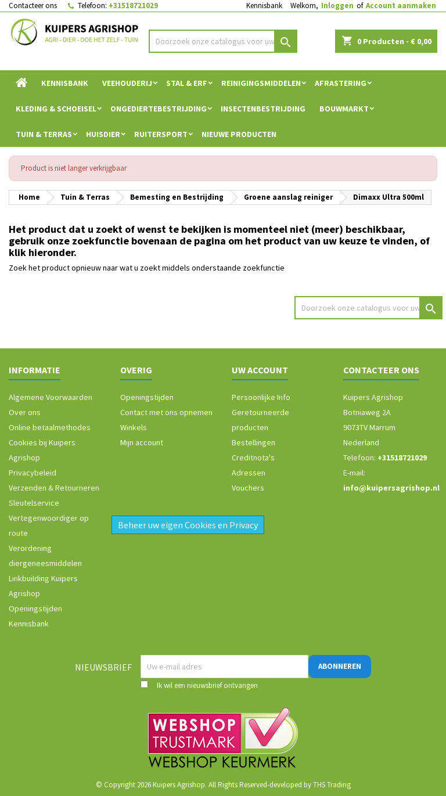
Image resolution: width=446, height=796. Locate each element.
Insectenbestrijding (263, 108)
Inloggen (337, 5)
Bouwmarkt (344, 108)
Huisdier (103, 134)
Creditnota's (253, 457)
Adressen (248, 472)
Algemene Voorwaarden (50, 397)
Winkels (133, 427)
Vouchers (248, 487)
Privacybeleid (32, 472)
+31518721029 (133, 5)
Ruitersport (161, 134)
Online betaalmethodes (50, 427)
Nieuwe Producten (239, 134)
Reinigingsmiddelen (261, 83)
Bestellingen (253, 442)
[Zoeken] (223, 41)
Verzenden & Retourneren (54, 487)
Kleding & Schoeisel (56, 108)
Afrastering (340, 83)
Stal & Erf (186, 83)
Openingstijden (35, 608)
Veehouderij (127, 83)
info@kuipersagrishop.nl (391, 487)
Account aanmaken (401, 5)
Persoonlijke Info (261, 397)
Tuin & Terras (44, 134)
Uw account (260, 370)
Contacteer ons (33, 5)
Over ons (25, 412)
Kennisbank (264, 5)
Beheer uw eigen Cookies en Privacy (188, 525)
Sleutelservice (34, 503)
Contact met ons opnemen (166, 412)
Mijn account (141, 442)
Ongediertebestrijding (158, 108)
